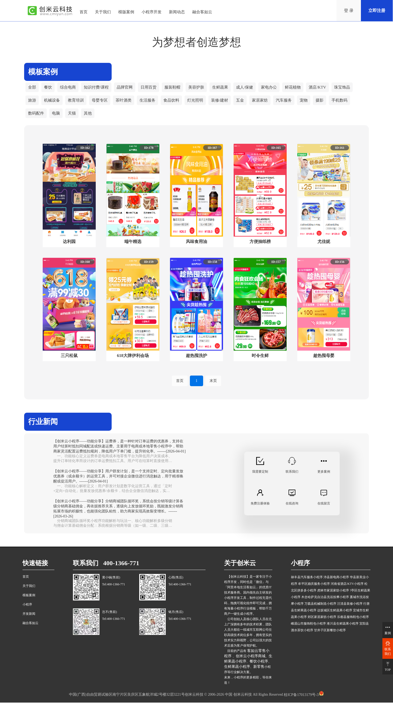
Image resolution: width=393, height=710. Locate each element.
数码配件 (36, 120)
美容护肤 (203, 88)
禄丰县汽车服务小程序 (307, 585)
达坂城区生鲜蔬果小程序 (334, 618)
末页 (213, 388)
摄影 (332, 104)
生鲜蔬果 (228, 88)
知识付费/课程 (99, 88)
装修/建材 (228, 104)
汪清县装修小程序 (350, 611)
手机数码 (352, 104)
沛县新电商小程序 (336, 585)
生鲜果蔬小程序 (237, 674)
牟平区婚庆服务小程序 (314, 591)
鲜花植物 (304, 88)
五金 (249, 104)
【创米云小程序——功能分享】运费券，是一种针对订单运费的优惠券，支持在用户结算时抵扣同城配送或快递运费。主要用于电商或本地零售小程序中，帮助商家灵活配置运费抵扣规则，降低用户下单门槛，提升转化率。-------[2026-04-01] (119, 454)
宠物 (315, 104)
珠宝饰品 (355, 88)
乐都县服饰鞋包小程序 (353, 624)
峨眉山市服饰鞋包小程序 (308, 631)
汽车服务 (294, 104)
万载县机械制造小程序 (320, 611)
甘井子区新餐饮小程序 (330, 638)
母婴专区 (102, 104)
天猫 (73, 120)
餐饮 (49, 88)
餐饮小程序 (259, 669)
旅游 (32, 104)
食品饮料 (177, 104)
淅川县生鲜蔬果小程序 (343, 631)
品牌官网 (128, 88)
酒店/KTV (330, 88)
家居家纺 (269, 104)
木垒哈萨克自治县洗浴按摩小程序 (325, 605)
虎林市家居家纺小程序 (333, 598)
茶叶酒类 (127, 104)
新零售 (258, 674)
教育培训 (77, 104)
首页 (180, 388)
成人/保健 (254, 88)
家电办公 (279, 88)
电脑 (57, 120)
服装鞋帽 (178, 88)
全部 (32, 88)
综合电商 (69, 88)
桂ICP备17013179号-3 (301, 702)
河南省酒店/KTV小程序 (347, 591)
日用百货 (153, 88)
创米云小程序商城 (250, 664)
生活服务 (152, 104)
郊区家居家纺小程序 (322, 624)
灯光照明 (202, 104)
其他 (90, 120)
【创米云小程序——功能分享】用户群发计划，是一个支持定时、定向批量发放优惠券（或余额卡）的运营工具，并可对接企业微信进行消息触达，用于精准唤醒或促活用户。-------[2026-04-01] (118, 484)
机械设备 (53, 104)
